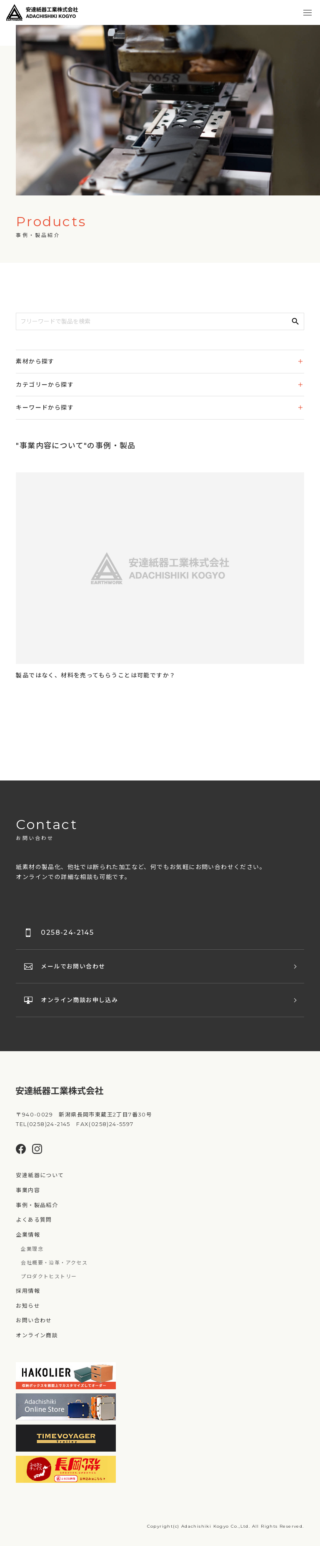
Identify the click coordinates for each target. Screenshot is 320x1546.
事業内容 (28, 1190)
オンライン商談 (37, 1335)
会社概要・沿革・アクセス (54, 1263)
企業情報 (28, 1234)
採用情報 (28, 1290)
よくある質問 (34, 1219)
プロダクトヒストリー (49, 1276)
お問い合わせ (34, 1320)
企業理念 (32, 1249)
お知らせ (28, 1305)
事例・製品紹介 (37, 1205)
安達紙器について (40, 1175)
